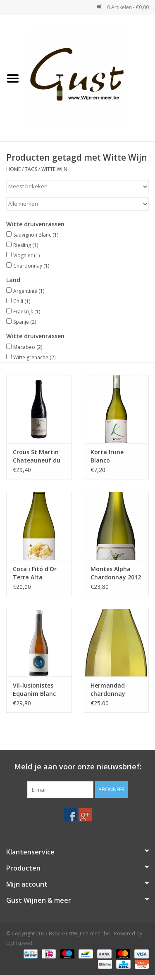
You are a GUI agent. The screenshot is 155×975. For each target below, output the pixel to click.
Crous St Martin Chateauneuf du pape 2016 (36, 456)
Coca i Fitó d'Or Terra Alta (35, 573)
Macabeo (27, 347)
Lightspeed (19, 943)
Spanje (24, 321)
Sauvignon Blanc (35, 234)
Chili (21, 301)
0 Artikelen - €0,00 (123, 7)
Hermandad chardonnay (108, 689)
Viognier (26, 255)
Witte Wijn (54, 169)
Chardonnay (31, 265)
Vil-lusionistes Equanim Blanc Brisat (34, 689)
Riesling (25, 245)
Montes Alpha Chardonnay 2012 (116, 573)
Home (13, 169)
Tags (31, 169)
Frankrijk (26, 311)
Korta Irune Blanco (107, 456)
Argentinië (28, 290)
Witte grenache (34, 357)
